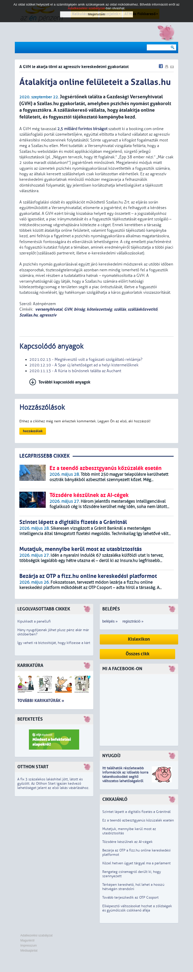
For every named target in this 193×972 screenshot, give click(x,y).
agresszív (48, 315)
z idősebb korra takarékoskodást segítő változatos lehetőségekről (125, 776)
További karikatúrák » (40, 700)
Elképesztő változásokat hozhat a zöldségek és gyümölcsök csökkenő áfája (137, 908)
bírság (79, 309)
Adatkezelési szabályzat (36, 935)
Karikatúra (30, 665)
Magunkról (27, 940)
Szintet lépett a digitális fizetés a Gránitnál (136, 812)
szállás (120, 309)
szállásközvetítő (142, 309)
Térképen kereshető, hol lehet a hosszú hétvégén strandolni (133, 886)
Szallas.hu (28, 315)
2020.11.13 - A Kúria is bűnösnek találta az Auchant (75, 371)
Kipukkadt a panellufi (34, 621)
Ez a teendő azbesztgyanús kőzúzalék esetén (138, 820)
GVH (68, 309)
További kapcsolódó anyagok (64, 382)
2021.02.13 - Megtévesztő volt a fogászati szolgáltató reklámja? (85, 359)
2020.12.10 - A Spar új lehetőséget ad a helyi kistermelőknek (83, 365)
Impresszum (28, 945)
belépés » (110, 621)
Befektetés (30, 719)
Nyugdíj (111, 755)
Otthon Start (33, 767)
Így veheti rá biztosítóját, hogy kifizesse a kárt (53, 643)
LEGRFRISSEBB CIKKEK (44, 456)
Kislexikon (139, 639)
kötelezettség (99, 309)
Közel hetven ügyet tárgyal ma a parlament (136, 863)
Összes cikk (138, 654)
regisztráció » (132, 621)
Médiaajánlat (28, 950)
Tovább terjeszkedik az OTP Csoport (130, 897)
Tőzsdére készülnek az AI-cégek (127, 842)
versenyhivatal (48, 309)
